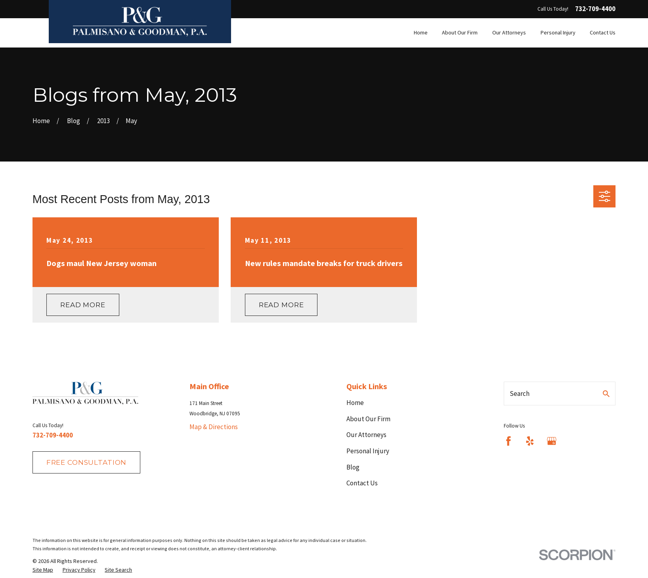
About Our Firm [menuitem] (460, 32)
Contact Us (362, 483)
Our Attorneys (366, 434)
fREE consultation (86, 462)
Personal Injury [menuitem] (558, 32)
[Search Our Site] (606, 393)
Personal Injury (367, 451)
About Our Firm (368, 418)
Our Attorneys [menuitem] (509, 32)
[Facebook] (508, 441)
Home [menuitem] (421, 32)
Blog (352, 467)
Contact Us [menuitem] (603, 32)
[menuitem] (42, 570)
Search (519, 393)
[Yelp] (530, 441)
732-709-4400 (595, 9)
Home (355, 402)
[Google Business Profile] (551, 441)
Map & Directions (213, 426)
